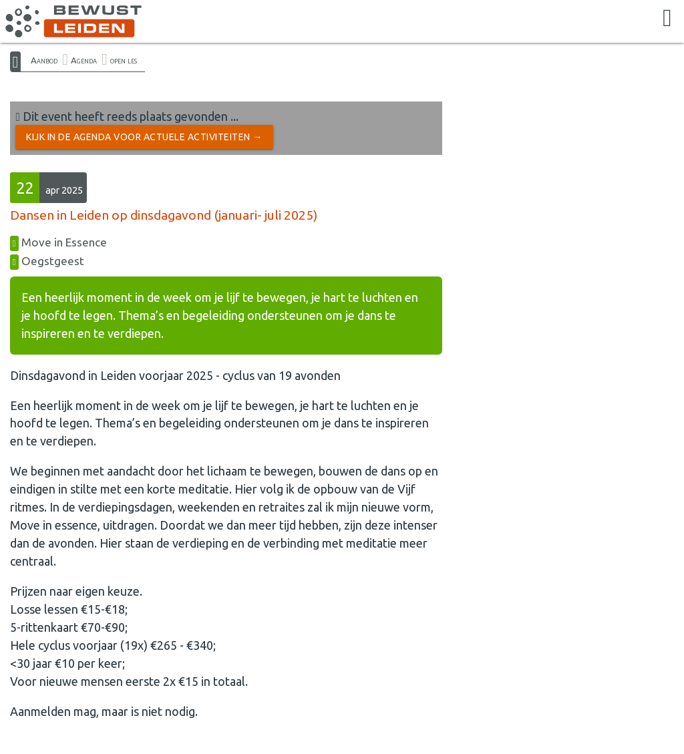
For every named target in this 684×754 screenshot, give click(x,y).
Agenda (84, 60)
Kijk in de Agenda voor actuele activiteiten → (144, 137)
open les (123, 60)
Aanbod (44, 60)
